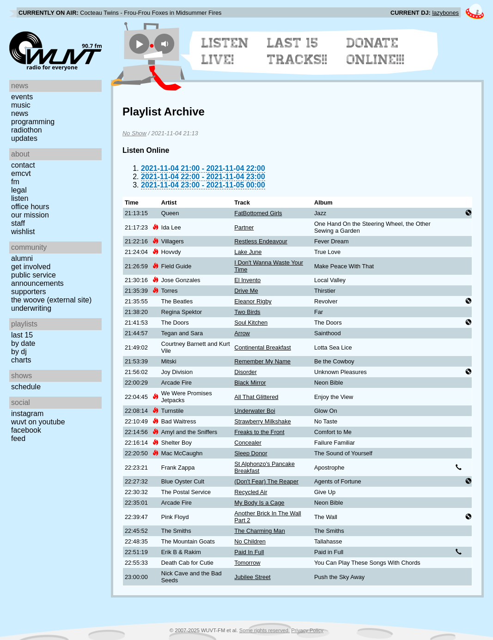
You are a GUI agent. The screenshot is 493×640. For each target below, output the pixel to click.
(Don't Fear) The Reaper (266, 481)
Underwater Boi (254, 410)
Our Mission (30, 215)
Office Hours (30, 207)
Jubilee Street (252, 577)
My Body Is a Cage (259, 502)
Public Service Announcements (37, 279)
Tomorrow (247, 562)
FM (15, 182)
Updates (24, 138)
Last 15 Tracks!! (297, 51)
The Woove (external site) (51, 300)
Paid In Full (249, 552)
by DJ (19, 352)
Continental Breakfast (262, 347)
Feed (18, 438)
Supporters (28, 292)
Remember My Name (262, 361)
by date (23, 343)
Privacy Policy (307, 630)
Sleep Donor (250, 453)
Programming (33, 122)
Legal (19, 190)
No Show (134, 133)
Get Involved (30, 267)
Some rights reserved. (264, 630)
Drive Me (246, 290)
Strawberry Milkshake (262, 421)
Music (20, 105)
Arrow (242, 333)
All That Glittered (256, 396)
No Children (250, 541)
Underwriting (31, 308)
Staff (18, 223)
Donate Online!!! (376, 51)
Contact (23, 165)
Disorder (245, 371)
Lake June (248, 251)
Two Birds (247, 311)
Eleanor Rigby (252, 301)
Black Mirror (250, 382)
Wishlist (23, 231)
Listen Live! (225, 51)
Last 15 (22, 335)
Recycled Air (250, 492)
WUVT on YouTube (38, 422)
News (19, 113)
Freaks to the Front (259, 432)
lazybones (445, 12)
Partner (244, 227)
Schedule (26, 387)
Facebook (26, 430)
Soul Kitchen (251, 322)
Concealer (247, 442)
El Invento (247, 280)
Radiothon (26, 130)
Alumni (22, 258)
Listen (19, 198)
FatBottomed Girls (258, 213)
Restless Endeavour (260, 241)
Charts (21, 360)
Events (22, 97)
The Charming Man (259, 530)
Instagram (27, 413)
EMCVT (21, 173)
